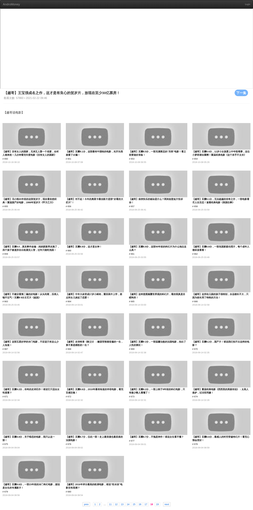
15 (134, 504)
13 (122, 504)
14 (128, 504)
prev (86, 504)
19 (157, 504)
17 (146, 504)
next (167, 504)
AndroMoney (11, 4)
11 (110, 504)
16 (140, 504)
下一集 (241, 93)
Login (247, 4)
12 (116, 504)
